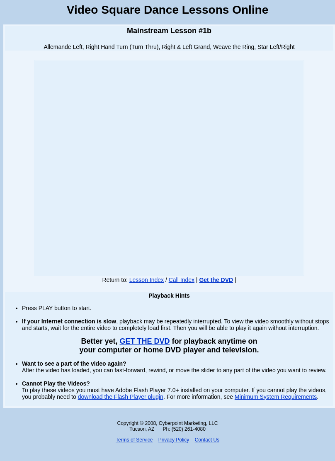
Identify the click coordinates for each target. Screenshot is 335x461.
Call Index (181, 280)
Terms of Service (134, 440)
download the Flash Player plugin (120, 396)
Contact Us (207, 440)
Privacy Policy (173, 440)
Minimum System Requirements (276, 396)
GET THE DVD (144, 341)
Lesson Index (146, 280)
